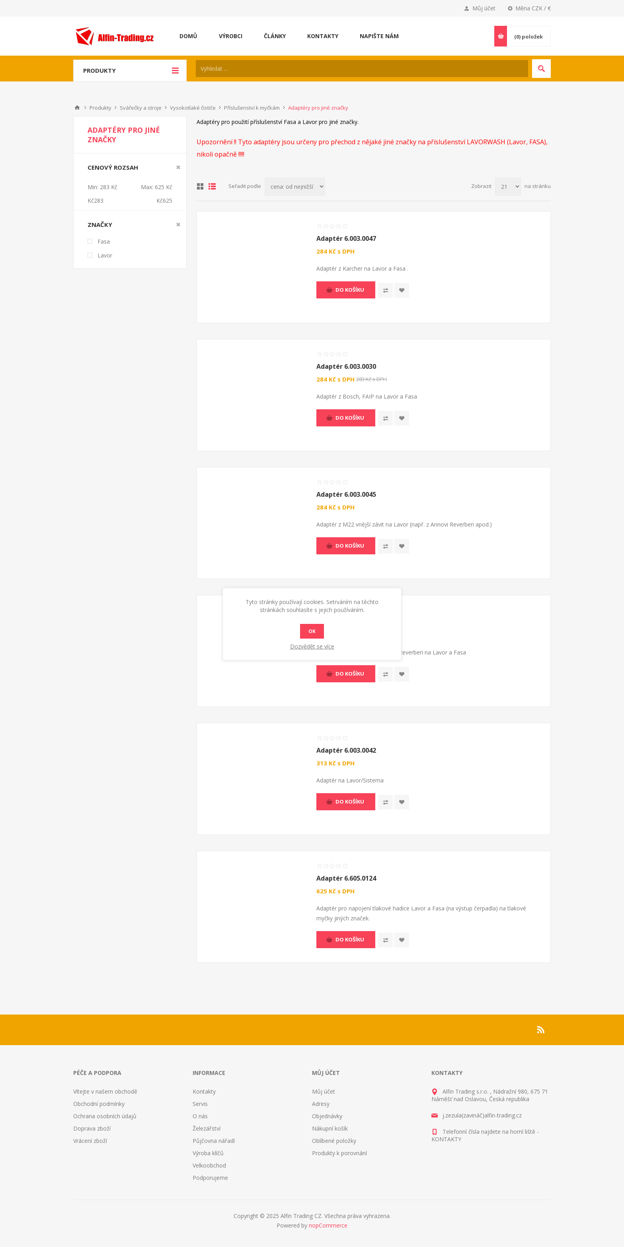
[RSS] (541, 1029)
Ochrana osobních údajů (104, 1116)
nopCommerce (328, 1225)
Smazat (178, 167)
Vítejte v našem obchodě (105, 1091)
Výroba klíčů (208, 1153)
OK (312, 631)
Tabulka (200, 186)
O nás (200, 1116)
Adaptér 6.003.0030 (346, 366)
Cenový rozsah (113, 167)
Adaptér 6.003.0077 (346, 622)
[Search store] (362, 68)
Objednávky (327, 1116)
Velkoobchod (209, 1165)
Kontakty (204, 1091)
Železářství (206, 1128)
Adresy (321, 1104)
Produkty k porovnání (339, 1153)
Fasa (104, 241)
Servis (200, 1104)
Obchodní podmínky (99, 1104)
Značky (100, 224)
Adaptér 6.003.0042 (346, 750)
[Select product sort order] (295, 187)
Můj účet (483, 8)
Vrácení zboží (90, 1140)
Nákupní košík (330, 1128)
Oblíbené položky (334, 1140)
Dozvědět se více (312, 646)
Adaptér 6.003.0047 (346, 238)
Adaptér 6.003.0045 (346, 494)
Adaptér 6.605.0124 (346, 878)
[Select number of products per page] (508, 187)
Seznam (212, 186)
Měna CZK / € (533, 8)
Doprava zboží (92, 1128)
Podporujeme (210, 1177)
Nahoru (77, 107)
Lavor (105, 255)
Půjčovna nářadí (214, 1140)
